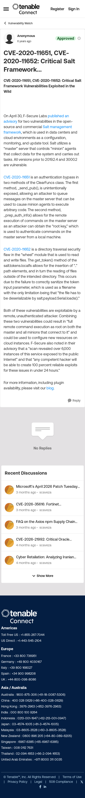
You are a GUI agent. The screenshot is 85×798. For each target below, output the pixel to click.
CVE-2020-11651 (17, 177)
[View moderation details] (79, 38)
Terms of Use (72, 777)
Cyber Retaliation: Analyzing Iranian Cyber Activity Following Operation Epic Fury (45, 557)
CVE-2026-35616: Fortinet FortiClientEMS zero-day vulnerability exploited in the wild (46, 504)
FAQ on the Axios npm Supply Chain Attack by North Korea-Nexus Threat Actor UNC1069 (46, 522)
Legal (38, 781)
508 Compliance (61, 781)
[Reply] (74, 401)
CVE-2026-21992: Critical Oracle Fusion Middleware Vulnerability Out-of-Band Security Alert (46, 539)
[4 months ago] (26, 545)
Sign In (73, 9)
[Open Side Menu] (6, 8)
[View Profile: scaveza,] (9, 489)
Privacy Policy (18, 781)
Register (57, 9)
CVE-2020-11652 (17, 249)
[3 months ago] (26, 492)
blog (50, 388)
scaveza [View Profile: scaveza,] (45, 492)
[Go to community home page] (26, 8)
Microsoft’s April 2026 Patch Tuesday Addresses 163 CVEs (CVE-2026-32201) (47, 486)
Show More (42, 576)
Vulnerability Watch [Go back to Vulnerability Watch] (18, 23)
